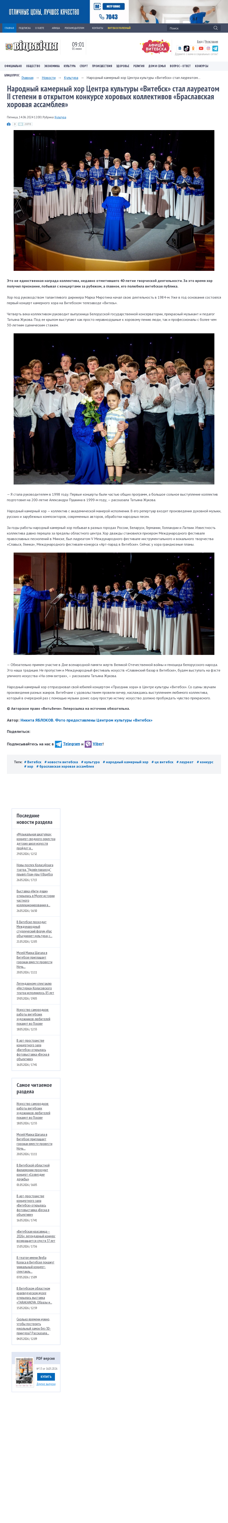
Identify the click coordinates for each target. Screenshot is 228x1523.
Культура (69, 66)
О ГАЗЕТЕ (41, 28)
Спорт (84, 66)
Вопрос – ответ (180, 66)
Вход (200, 41)
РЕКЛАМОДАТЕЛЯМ (76, 28)
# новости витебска (62, 762)
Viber (93, 743)
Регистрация (211, 41)
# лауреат (186, 762)
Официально (13, 66)
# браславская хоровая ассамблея (65, 766)
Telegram (67, 743)
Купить (46, 1377)
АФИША (56, 28)
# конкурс (205, 762)
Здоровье (122, 66)
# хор (29, 766)
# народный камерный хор (126, 762)
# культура (91, 762)
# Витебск (33, 762)
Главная (27, 77)
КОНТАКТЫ (97, 28)
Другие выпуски (46, 1384)
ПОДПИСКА (25, 28)
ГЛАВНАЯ (9, 28)
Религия (138, 66)
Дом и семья (157, 66)
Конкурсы (201, 66)
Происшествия (102, 66)
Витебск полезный (119, 28)
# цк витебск (163, 762)
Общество (33, 66)
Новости (49, 77)
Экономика (52, 66)
